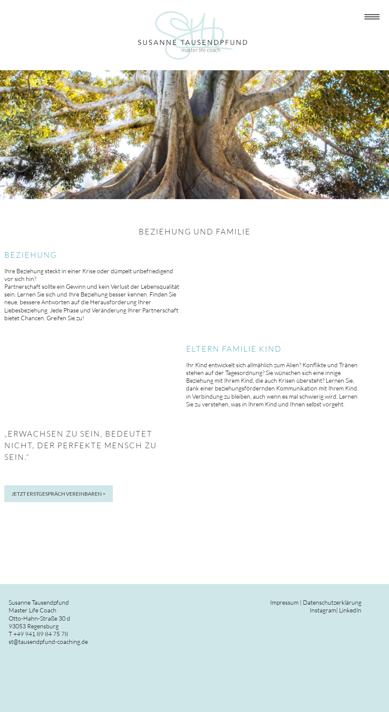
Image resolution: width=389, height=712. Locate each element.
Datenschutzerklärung (332, 602)
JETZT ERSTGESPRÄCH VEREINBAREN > (59, 493)
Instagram (323, 610)
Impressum (284, 602)
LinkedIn (350, 610)
